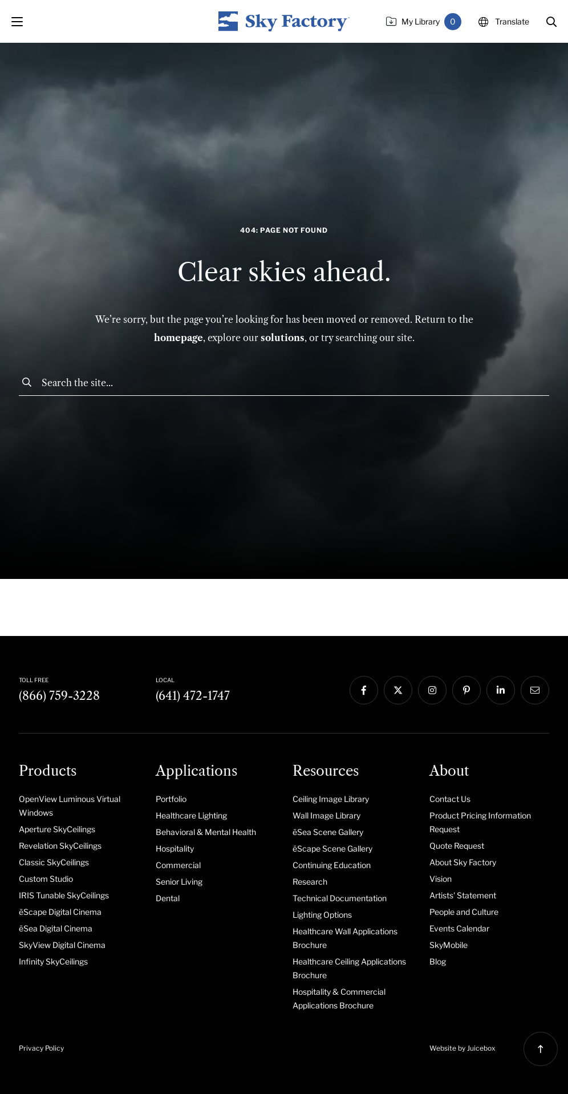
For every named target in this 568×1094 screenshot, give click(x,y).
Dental (168, 898)
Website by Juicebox (462, 1048)
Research (310, 881)
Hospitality (175, 848)
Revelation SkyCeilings (60, 845)
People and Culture (463, 912)
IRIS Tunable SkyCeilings (64, 895)
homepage (178, 337)
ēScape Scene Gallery (332, 848)
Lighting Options (322, 914)
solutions (283, 337)
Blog (437, 961)
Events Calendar (459, 928)
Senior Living (179, 881)
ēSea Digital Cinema (55, 928)
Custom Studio (46, 879)
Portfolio (171, 799)
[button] (551, 22)
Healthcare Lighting (191, 815)
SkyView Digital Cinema (62, 945)
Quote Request (456, 845)
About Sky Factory (462, 862)
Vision (440, 879)
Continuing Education (332, 865)
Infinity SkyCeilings (53, 961)
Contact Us (449, 799)
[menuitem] (79, 805)
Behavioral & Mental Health (206, 832)
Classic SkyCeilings (54, 862)
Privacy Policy (41, 1048)
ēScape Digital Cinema (60, 912)
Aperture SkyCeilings (57, 829)
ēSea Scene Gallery (328, 832)
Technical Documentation (340, 898)
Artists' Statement (462, 895)
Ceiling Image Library (331, 799)
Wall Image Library (326, 815)
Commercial (178, 865)
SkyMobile (448, 945)
